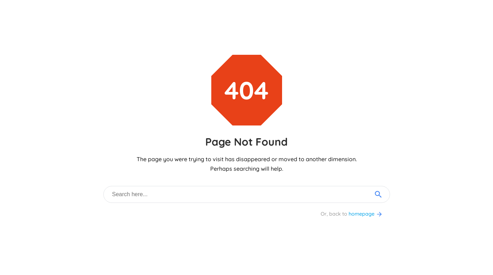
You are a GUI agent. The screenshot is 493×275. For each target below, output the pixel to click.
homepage (366, 214)
